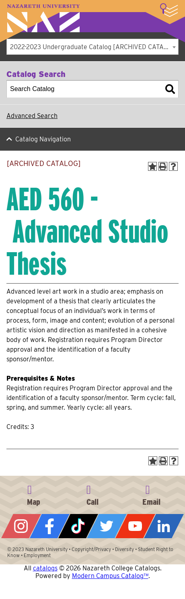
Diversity (124, 549)
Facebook (50, 526)
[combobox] (92, 47)
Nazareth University (43, 18)
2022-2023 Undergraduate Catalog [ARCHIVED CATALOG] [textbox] (94, 47)
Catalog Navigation (43, 139)
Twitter (107, 526)
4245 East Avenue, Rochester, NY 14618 (33, 494)
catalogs (45, 568)
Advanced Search (32, 116)
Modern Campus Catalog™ (110, 576)
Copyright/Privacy (91, 549)
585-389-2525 (92, 494)
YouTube (135, 526)
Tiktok (78, 526)
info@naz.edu (152, 494)
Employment (37, 555)
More (169, 10)
